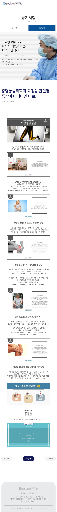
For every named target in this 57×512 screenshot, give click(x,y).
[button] (53, 3)
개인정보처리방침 (25, 493)
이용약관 (34, 493)
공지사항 (15, 28)
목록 (29, 458)
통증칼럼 (42, 28)
